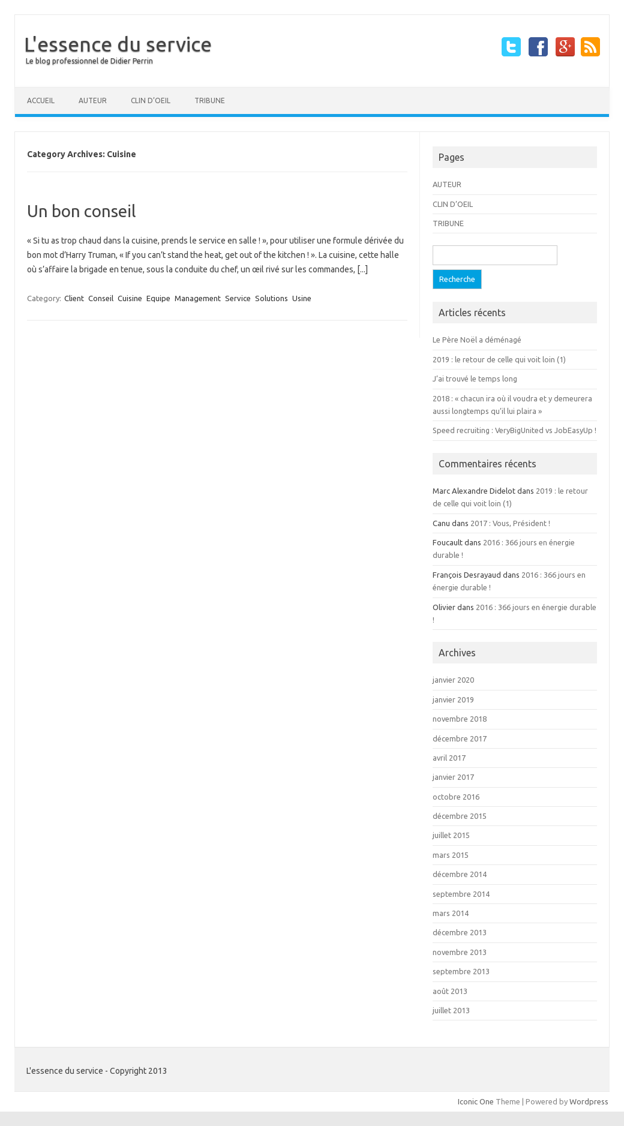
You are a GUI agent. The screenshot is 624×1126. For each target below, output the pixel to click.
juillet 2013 (451, 1010)
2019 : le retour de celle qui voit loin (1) (499, 359)
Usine (301, 298)
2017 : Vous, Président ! (510, 523)
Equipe (158, 298)
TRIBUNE (209, 100)
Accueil (41, 100)
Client (74, 298)
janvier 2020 (453, 679)
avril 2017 (449, 757)
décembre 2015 (460, 816)
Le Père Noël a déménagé (477, 339)
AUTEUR (93, 100)
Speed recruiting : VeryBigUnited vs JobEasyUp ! (514, 430)
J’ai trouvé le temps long (475, 378)
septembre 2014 (461, 894)
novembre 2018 (460, 718)
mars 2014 (451, 913)
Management (198, 298)
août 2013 (450, 991)
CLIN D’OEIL (150, 100)
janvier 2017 (453, 777)
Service (238, 298)
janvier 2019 (453, 699)
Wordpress (588, 1101)
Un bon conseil (81, 211)
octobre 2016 (456, 796)
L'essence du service (118, 43)
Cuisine (130, 298)
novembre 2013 (460, 952)
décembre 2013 (460, 932)
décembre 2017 (460, 738)
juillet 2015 (451, 835)
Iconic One (476, 1101)
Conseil (100, 298)
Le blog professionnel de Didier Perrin (89, 61)
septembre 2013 (461, 971)
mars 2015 (451, 855)
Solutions (271, 298)
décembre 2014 (460, 874)
